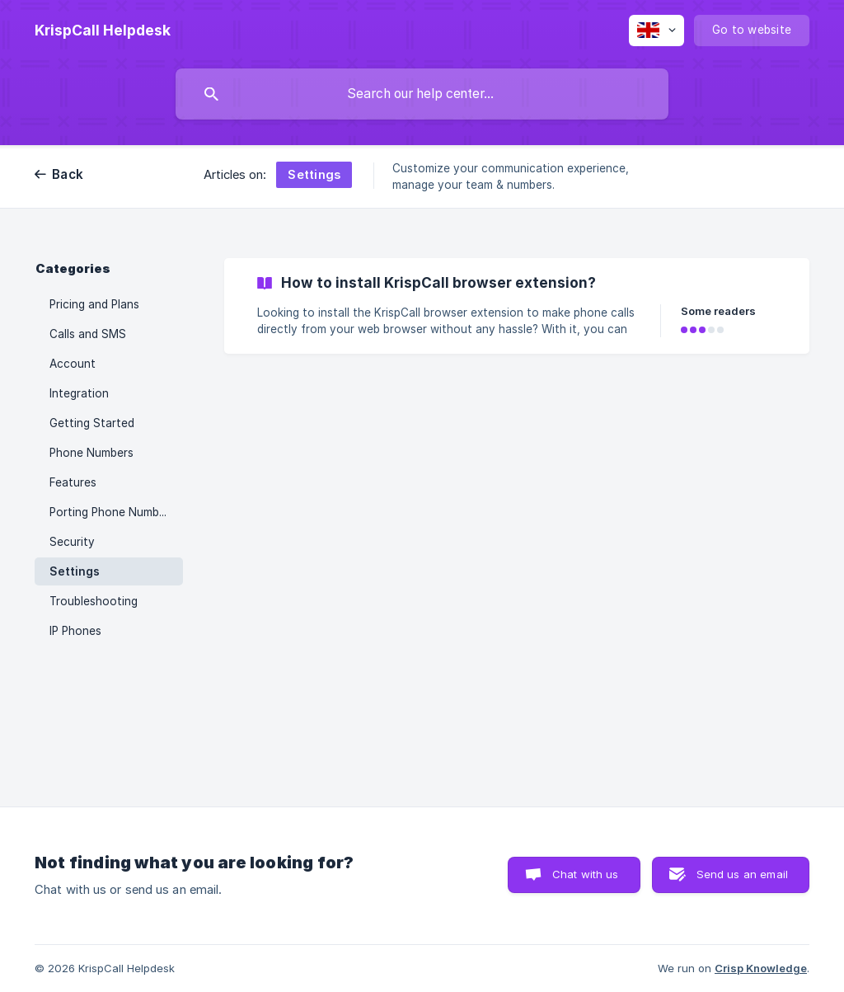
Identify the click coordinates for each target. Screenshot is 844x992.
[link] (516, 306)
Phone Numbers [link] (91, 452)
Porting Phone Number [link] (109, 512)
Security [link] (72, 541)
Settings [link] (74, 571)
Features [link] (72, 482)
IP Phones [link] (75, 630)
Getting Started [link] (91, 423)
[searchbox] (422, 94)
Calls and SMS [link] (87, 334)
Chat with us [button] (585, 874)
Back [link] (67, 174)
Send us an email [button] (742, 874)
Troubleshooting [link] (93, 601)
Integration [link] (79, 393)
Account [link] (72, 363)
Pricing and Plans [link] (94, 304)
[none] (103, 30)
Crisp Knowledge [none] (761, 968)
